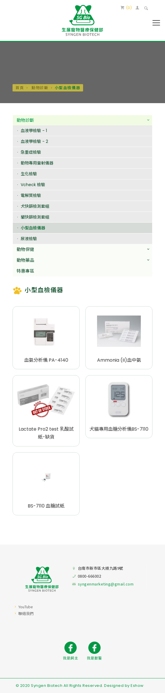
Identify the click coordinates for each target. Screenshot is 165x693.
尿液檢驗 (29, 239)
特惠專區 (25, 271)
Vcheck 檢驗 (33, 185)
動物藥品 (25, 260)
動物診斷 (39, 87)
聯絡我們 (26, 613)
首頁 (19, 87)
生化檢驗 (29, 174)
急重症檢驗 (31, 152)
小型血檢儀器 (33, 228)
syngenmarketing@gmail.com (106, 584)
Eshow (137, 685)
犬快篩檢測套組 (35, 206)
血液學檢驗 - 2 (34, 142)
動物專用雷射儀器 (37, 163)
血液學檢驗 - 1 (34, 131)
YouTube (25, 606)
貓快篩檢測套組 (35, 217)
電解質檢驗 (31, 196)
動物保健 (25, 250)
